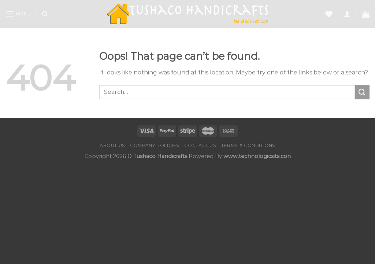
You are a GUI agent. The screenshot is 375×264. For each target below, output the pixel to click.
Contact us (200, 145)
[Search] (45, 14)
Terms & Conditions (248, 145)
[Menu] (18, 14)
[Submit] (362, 92)
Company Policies (154, 145)
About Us (112, 145)
